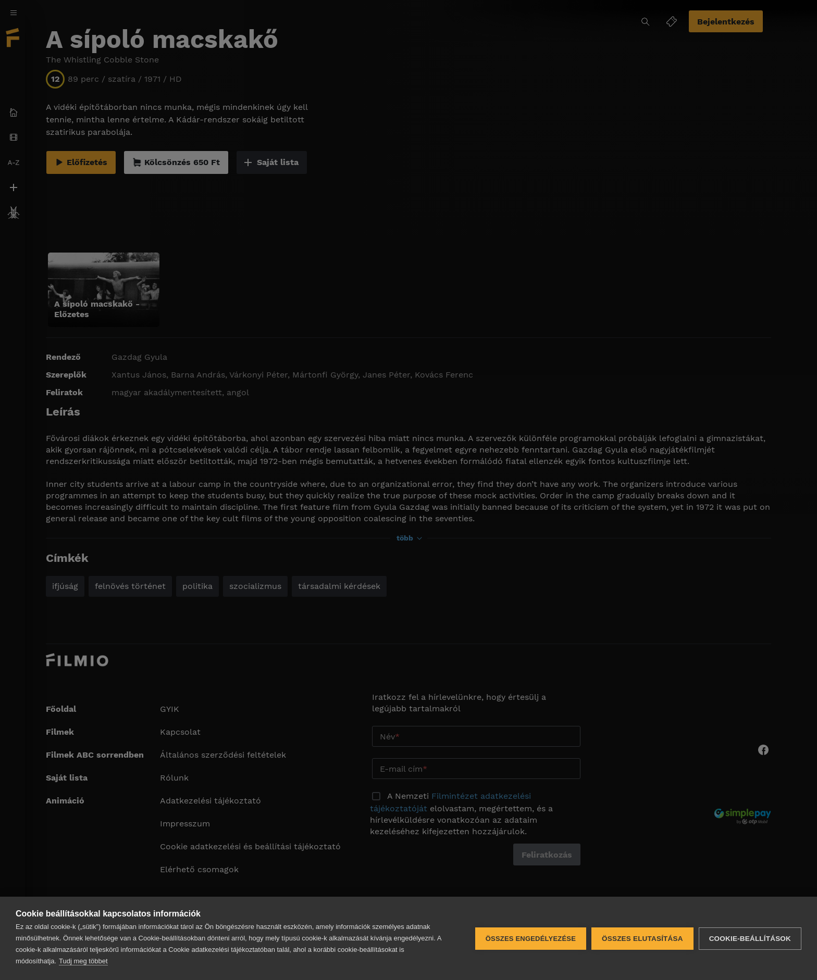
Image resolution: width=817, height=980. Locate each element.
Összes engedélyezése (531, 939)
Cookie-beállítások (750, 939)
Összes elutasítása (642, 939)
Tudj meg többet (83, 961)
